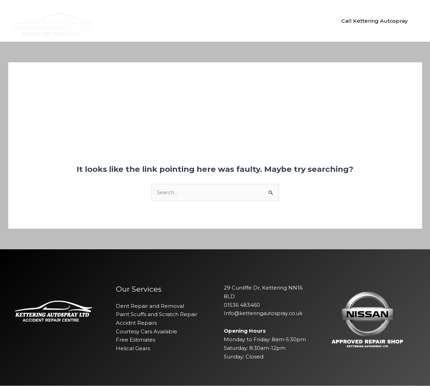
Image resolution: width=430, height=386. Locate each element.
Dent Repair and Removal (150, 306)
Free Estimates (135, 340)
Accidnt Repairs (136, 323)
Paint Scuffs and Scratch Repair (156, 314)
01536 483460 (242, 305)
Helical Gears (133, 348)
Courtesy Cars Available (146, 331)
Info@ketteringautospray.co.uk (264, 313)
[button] (374, 20)
